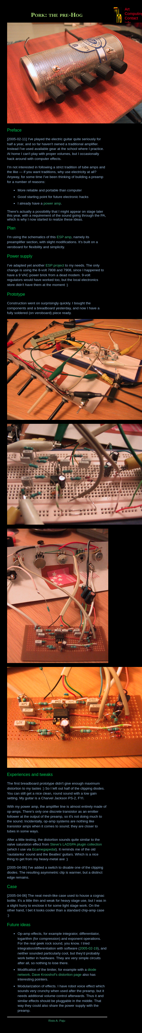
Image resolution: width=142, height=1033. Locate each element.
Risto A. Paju (56, 1020)
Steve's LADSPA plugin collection (76, 844)
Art (127, 9)
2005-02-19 (88, 948)
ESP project (55, 265)
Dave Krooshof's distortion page (57, 975)
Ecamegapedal (44, 849)
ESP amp (64, 237)
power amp (52, 203)
